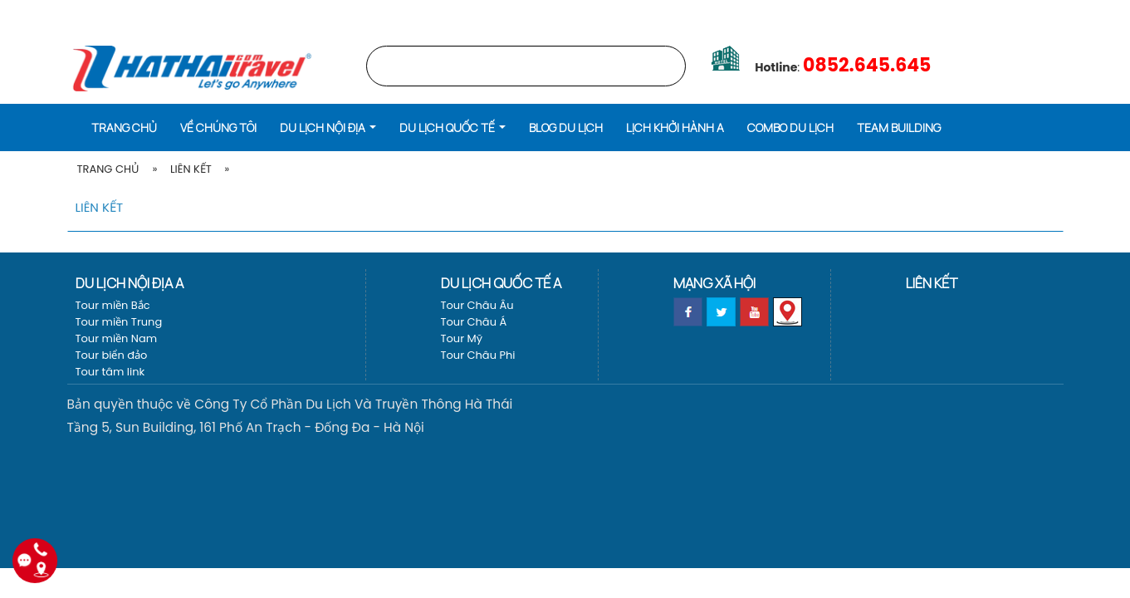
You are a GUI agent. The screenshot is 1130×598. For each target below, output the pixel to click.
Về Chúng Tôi (218, 127)
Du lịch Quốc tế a (501, 282)
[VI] (1094, 12)
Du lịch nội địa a (129, 282)
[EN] (1116, 12)
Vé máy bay (1035, 12)
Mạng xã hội (714, 282)
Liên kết (191, 169)
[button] (328, 126)
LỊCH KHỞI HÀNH (956, 12)
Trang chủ (876, 12)
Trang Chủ (108, 169)
